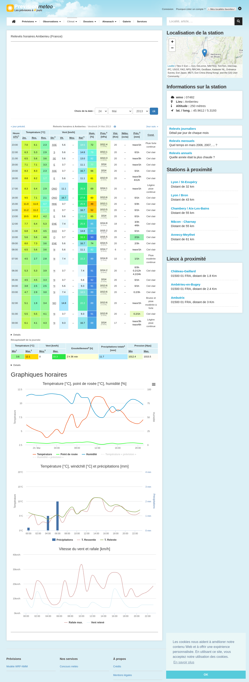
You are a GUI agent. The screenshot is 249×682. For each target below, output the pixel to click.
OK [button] (206, 674)
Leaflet (171, 66)
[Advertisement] (84, 75)
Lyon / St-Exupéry (204, 184)
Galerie (127, 21)
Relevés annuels (204, 155)
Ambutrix (204, 300)
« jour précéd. (18, 126)
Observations (52, 21)
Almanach (109, 21)
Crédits (117, 666)
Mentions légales (122, 675)
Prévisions (29, 21)
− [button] (172, 48)
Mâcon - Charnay (204, 224)
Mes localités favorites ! (221, 9)
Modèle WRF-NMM (17, 666)
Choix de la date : (84, 111)
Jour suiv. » (152, 126)
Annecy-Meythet (204, 237)
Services (142, 21)
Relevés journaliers (204, 131)
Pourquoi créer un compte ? (190, 9)
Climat (72, 21)
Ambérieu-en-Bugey (204, 287)
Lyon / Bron (204, 197)
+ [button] (172, 42)
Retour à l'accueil (30, 8)
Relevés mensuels (204, 143)
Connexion (167, 9)
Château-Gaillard (204, 273)
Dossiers (89, 21)
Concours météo (69, 666)
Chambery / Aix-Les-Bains (204, 211)
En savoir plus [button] (183, 662)
